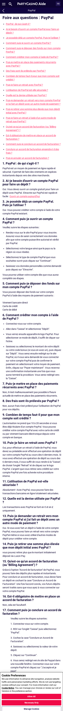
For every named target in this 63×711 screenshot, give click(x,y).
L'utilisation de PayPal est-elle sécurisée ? (27, 90)
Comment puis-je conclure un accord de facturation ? (33, 144)
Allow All (31, 698)
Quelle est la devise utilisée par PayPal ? (26, 95)
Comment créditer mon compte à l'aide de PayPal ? (32, 57)
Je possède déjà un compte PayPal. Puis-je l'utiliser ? (33, 37)
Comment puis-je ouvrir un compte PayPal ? (28, 43)
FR (58, 4)
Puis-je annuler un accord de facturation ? (27, 158)
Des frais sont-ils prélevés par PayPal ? (26, 70)
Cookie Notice (8, 690)
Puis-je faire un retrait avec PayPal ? (24, 84)
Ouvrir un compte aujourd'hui (25, 196)
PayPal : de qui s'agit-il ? (18, 24)
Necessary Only (31, 704)
